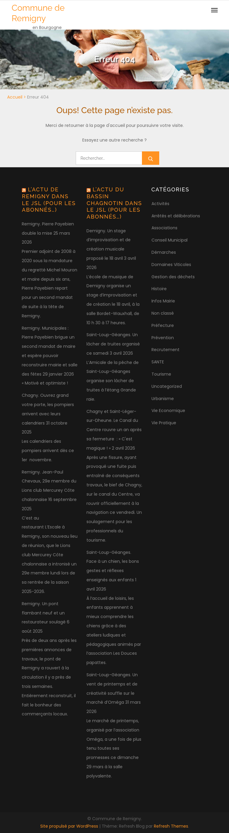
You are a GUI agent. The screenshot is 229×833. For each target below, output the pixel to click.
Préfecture (162, 325)
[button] (216, 8)
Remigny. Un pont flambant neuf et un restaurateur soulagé (44, 613)
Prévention (162, 338)
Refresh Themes (171, 826)
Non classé (162, 313)
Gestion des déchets (173, 277)
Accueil (14, 97)
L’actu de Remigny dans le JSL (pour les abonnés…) (49, 199)
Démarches (163, 252)
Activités (160, 204)
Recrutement (165, 350)
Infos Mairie (163, 301)
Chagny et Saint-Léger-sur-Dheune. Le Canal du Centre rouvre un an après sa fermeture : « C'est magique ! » (114, 429)
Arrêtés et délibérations (175, 216)
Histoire (159, 289)
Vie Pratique (163, 423)
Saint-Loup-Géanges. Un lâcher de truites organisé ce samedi (113, 344)
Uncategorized (166, 386)
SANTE (157, 362)
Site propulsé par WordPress (69, 826)
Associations (164, 228)
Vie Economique (168, 411)
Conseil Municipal (169, 240)
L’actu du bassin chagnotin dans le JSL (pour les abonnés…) (114, 203)
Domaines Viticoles (171, 265)
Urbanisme (162, 399)
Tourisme (161, 374)
